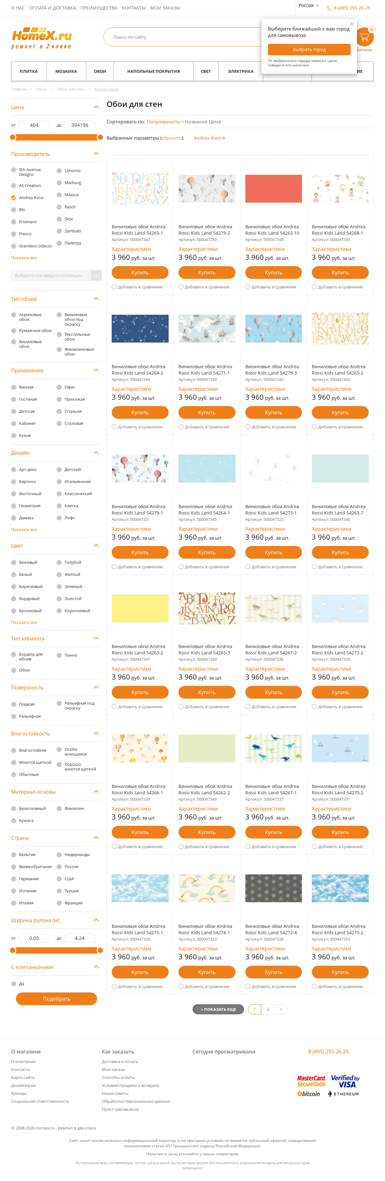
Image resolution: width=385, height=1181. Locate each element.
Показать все (24, 257)
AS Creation (30, 185)
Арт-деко (28, 469)
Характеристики (131, 249)
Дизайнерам (23, 1085)
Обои (100, 71)
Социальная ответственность (40, 1101)
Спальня (73, 411)
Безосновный (32, 808)
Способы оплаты (118, 1077)
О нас (18, 8)
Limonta (72, 170)
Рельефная (30, 716)
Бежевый (28, 562)
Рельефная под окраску (79, 705)
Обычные (28, 774)
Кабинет (27, 423)
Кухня (25, 435)
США (69, 878)
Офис (70, 387)
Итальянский (78, 481)
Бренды (18, 1093)
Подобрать (56, 998)
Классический (78, 493)
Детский (73, 469)
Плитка (29, 71)
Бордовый (29, 598)
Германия (28, 878)
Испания (27, 891)
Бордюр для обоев (31, 656)
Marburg (73, 182)
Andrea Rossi (31, 197)
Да (21, 983)
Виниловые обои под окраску (76, 319)
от (13, 125)
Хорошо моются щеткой (80, 766)
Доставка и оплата (120, 1061)
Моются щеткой (35, 762)
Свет (206, 71)
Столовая (74, 423)
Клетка (71, 505)
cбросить (172, 138)
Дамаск (26, 518)
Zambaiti (73, 231)
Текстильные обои (77, 336)
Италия (26, 903)
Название (196, 121)
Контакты (134, 8)
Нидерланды (77, 854)
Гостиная (28, 399)
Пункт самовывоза (120, 1109)
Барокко (27, 481)
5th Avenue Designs (30, 172)
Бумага (26, 820)
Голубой (73, 562)
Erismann (28, 221)
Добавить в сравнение (140, 287)
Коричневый (77, 610)
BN (22, 209)
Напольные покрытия (153, 71)
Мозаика (66, 71)
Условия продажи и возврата (130, 1085)
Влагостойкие (32, 750)
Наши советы (115, 1093)
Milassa (72, 194)
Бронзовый (30, 610)
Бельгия (27, 854)
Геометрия (29, 505)
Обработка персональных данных (136, 1101)
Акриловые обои (30, 317)
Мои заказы (165, 8)
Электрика (241, 71)
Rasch (70, 207)
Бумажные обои (35, 330)
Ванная (26, 387)
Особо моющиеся (76, 751)
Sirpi (69, 219)
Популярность (163, 121)
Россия (71, 866)
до (59, 125)
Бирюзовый (31, 586)
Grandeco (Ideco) (35, 246)
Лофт (70, 518)
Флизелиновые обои (79, 351)
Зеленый (73, 586)
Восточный (30, 493)
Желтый (72, 574)
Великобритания (35, 866)
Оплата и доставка (52, 8)
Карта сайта (22, 1077)
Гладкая (26, 704)
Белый (25, 574)
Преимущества (98, 8)
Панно (71, 655)
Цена (215, 121)
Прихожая (75, 399)
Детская (27, 411)
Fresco (25, 234)
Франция (73, 903)
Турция (72, 891)
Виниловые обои (30, 344)
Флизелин (74, 808)
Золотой (73, 598)
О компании (23, 1061)
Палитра (73, 243)
